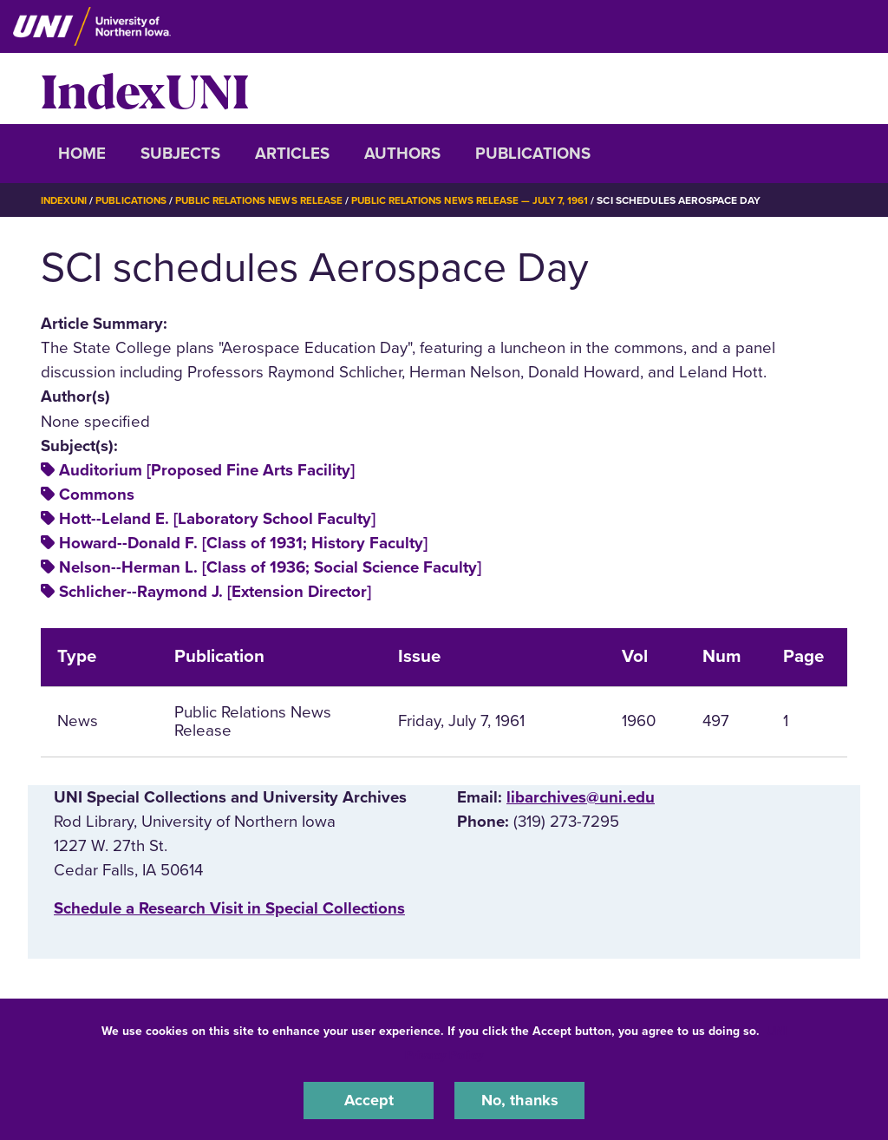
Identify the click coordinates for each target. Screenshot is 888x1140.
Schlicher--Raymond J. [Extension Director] (215, 591)
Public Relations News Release (266, 200)
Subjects (180, 153)
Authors (402, 153)
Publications (533, 153)
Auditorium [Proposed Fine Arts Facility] (207, 470)
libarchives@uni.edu (580, 797)
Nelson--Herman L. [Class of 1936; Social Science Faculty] (270, 567)
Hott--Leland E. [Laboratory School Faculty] (217, 518)
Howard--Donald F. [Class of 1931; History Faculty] (243, 543)
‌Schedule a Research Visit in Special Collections (229, 908)
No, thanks (519, 1100)
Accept (368, 1100)
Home (82, 153)
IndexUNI (145, 88)
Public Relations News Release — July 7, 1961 (482, 200)
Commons (96, 494)
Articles (292, 153)
